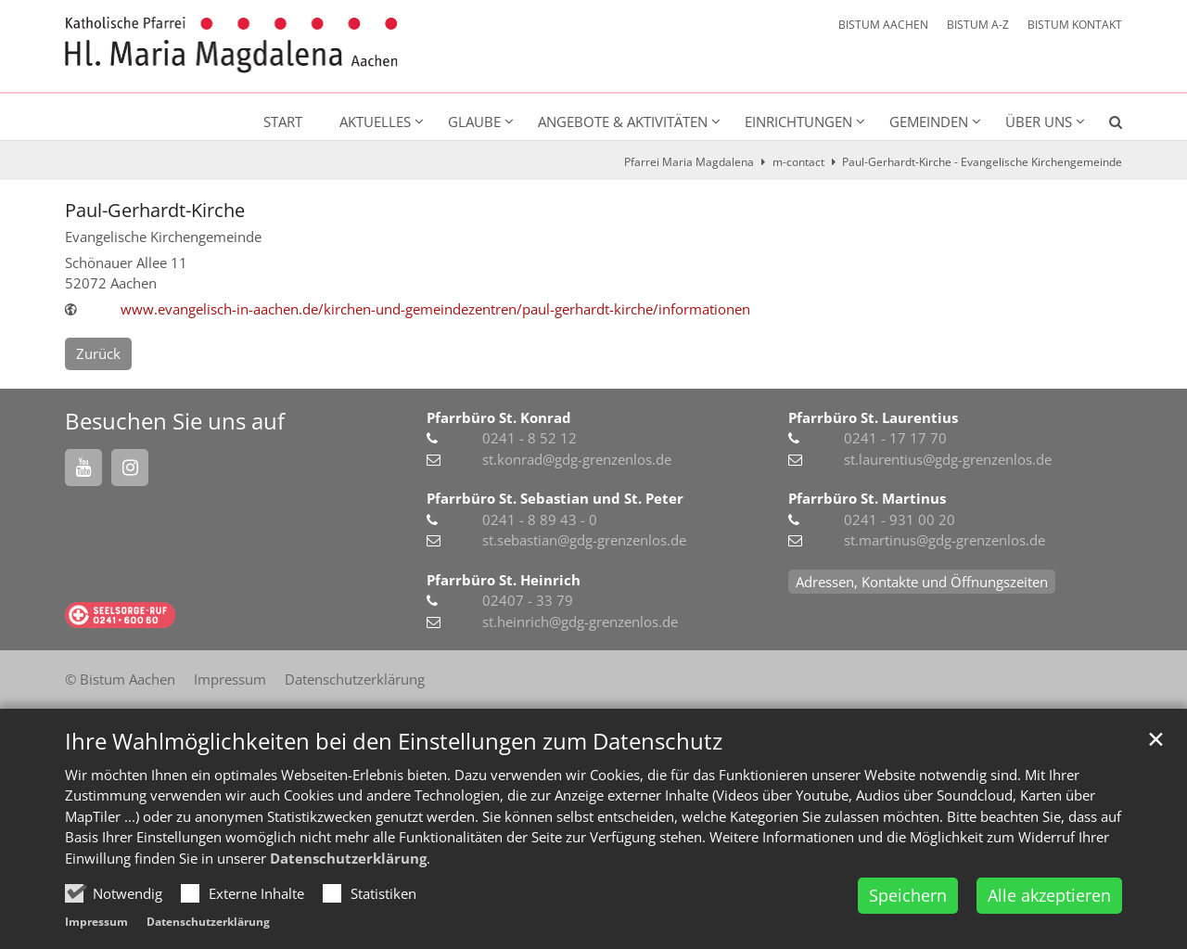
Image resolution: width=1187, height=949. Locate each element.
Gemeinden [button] (928, 121)
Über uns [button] (1038, 121)
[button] (1103, 125)
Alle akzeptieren (1049, 895)
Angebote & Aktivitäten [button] (623, 121)
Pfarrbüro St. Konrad (499, 417)
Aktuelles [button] (375, 121)
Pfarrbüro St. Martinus (867, 498)
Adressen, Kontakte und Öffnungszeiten (922, 581)
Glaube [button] (474, 121)
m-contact (798, 162)
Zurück (98, 353)
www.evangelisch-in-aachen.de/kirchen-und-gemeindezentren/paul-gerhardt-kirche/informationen (435, 309)
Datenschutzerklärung (348, 858)
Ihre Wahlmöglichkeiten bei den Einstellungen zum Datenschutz (393, 741)
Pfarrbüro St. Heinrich (504, 580)
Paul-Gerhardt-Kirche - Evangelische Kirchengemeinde (982, 162)
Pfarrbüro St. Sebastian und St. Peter (555, 498)
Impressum (96, 922)
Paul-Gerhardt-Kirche (155, 210)
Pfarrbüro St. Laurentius (873, 417)
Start (282, 121)
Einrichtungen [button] (798, 121)
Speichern (908, 895)
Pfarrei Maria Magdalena (689, 162)
